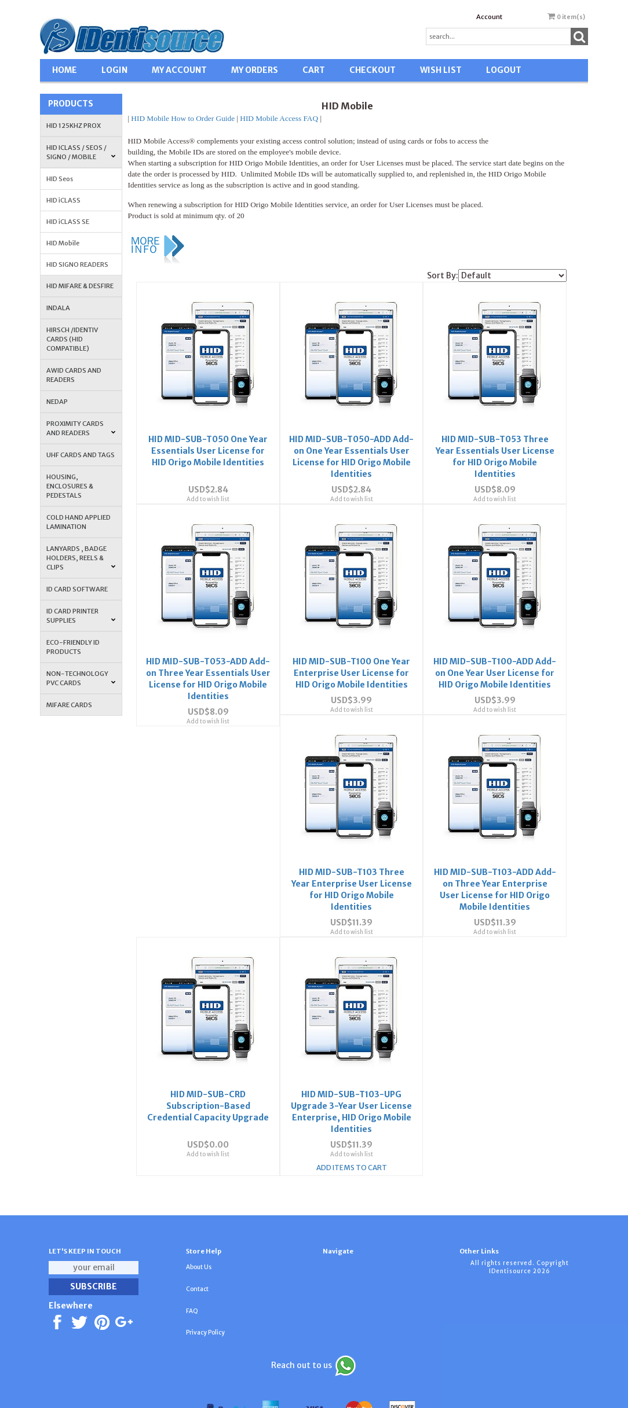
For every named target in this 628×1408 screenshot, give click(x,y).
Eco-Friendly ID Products (73, 647)
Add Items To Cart (208, 1137)
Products (70, 103)
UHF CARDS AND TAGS (80, 455)
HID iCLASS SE (67, 222)
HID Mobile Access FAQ (279, 118)
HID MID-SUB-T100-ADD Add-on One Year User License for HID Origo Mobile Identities (494, 652)
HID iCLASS (63, 200)
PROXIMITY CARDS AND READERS (81, 428)
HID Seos (59, 179)
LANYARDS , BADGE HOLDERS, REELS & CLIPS (81, 558)
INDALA (58, 308)
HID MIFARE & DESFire (80, 286)
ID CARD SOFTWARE (77, 589)
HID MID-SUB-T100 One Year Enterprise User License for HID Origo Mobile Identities (351, 652)
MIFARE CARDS (69, 705)
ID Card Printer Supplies (81, 615)
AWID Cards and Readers (73, 375)
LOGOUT (503, 70)
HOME (64, 70)
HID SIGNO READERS (77, 264)
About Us (198, 1236)
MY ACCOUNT (179, 70)
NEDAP (57, 402)
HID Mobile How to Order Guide (183, 118)
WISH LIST (441, 70)
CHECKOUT (372, 70)
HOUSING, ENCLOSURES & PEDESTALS (69, 486)
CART (313, 70)
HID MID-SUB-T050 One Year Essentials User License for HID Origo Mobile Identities (208, 440)
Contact (197, 1258)
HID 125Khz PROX (73, 126)
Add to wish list (208, 488)
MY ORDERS (254, 70)
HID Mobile (62, 243)
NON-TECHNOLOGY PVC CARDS (81, 678)
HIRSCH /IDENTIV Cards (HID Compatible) (72, 339)
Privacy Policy (205, 1302)
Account (489, 17)
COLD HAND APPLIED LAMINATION (78, 522)
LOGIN (114, 70)
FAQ (192, 1280)
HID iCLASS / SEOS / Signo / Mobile (81, 152)
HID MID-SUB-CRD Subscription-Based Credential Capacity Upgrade (495, 864)
